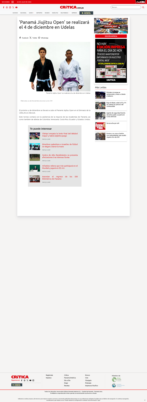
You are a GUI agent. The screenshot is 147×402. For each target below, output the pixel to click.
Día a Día (67, 380)
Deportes (39, 13)
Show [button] (31, 13)
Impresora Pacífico (91, 385)
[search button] (143, 7)
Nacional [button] (23, 13)
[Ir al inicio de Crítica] (73, 7)
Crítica (66, 375)
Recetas (67, 385)
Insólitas (55, 13)
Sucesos (15, 13)
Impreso (74, 13)
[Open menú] (12, 2)
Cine (86, 378)
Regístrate (49, 375)
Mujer (66, 383)
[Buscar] (126, 7)
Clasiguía (88, 380)
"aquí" (98, 400)
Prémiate (88, 383)
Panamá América (70, 378)
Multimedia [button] (64, 13)
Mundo (47, 13)
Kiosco (87, 375)
